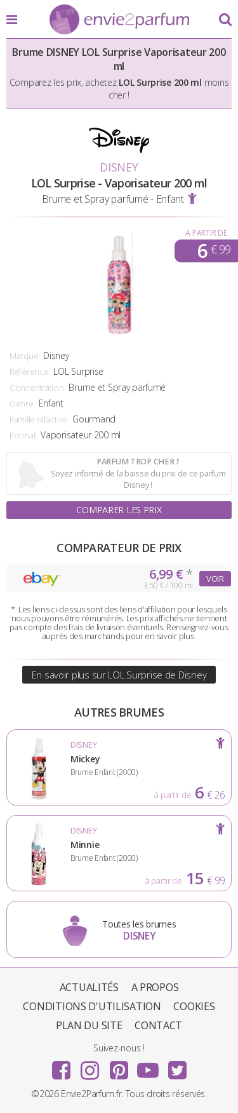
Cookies (194, 1006)
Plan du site (89, 1025)
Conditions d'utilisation (92, 1006)
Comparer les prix (118, 510)
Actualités (89, 987)
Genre (22, 403)
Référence (29, 371)
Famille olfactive (38, 419)
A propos (155, 987)
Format (23, 435)
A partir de (206, 232)
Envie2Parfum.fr (119, 20)
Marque (24, 355)
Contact (158, 1025)
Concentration (36, 387)
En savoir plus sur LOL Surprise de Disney (119, 674)
